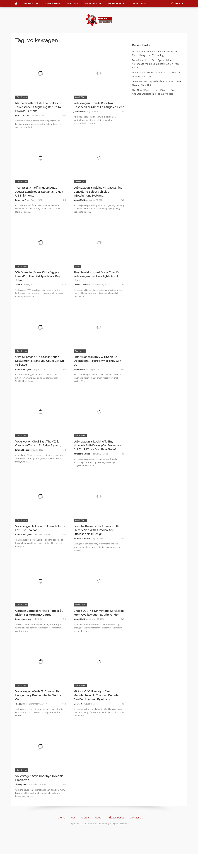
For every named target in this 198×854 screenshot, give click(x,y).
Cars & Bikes (53, 3)
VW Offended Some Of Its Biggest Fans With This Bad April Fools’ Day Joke (37, 276)
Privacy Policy (116, 817)
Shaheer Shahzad (82, 284)
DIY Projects (139, 3)
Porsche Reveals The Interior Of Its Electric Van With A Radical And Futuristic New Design (96, 530)
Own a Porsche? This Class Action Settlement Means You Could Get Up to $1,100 (39, 360)
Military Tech (116, 3)
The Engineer (21, 703)
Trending (60, 817)
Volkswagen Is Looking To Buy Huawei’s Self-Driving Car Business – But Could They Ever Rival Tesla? (98, 445)
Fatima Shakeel (22, 450)
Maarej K (78, 703)
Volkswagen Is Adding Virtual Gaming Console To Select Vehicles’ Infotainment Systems (98, 191)
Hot (73, 817)
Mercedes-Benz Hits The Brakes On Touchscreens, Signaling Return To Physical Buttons (38, 107)
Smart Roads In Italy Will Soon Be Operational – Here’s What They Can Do (97, 360)
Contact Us (136, 817)
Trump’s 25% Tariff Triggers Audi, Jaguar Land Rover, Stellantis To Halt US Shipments (39, 191)
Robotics (72, 3)
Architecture (93, 3)
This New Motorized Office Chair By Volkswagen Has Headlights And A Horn (97, 276)
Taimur (18, 284)
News (77, 266)
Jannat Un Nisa (22, 115)
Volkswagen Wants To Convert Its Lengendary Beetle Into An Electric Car (38, 695)
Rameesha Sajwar (23, 369)
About (98, 817)
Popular (85, 817)
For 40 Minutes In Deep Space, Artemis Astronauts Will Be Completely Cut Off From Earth (155, 63)
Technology (31, 3)
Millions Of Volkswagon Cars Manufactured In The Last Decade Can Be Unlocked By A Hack (96, 695)
